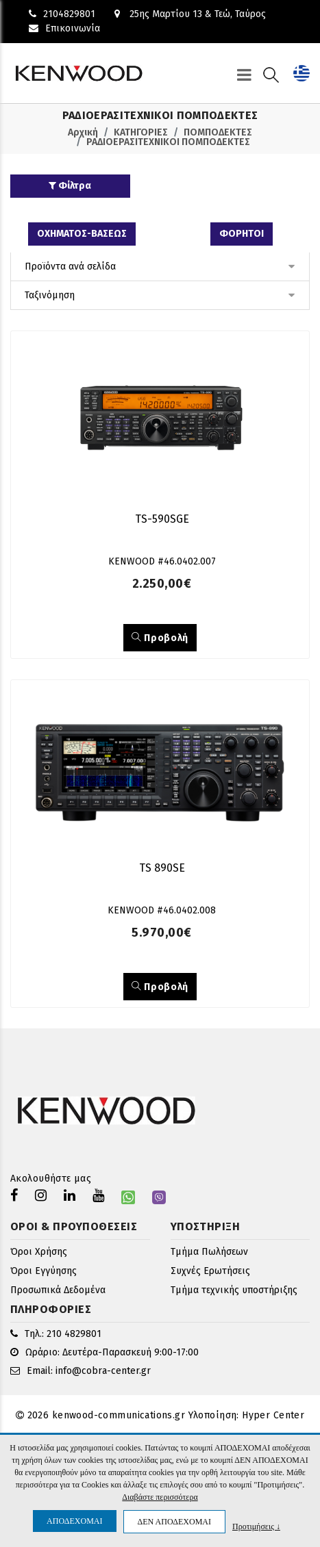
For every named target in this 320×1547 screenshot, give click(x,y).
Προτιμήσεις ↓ (256, 1526)
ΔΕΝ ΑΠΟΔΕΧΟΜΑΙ (174, 1521)
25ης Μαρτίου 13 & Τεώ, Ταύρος (190, 14)
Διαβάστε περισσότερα (159, 1497)
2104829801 (62, 14)
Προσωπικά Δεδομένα (58, 1290)
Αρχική (83, 132)
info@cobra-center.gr (103, 1371)
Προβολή (160, 638)
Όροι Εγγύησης (43, 1271)
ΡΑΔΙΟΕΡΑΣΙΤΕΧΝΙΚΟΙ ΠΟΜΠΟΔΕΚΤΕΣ (168, 142)
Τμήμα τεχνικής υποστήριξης (234, 1290)
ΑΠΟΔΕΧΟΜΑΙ (74, 1521)
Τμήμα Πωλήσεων (209, 1252)
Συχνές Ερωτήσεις (210, 1271)
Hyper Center (273, 1415)
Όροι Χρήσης (38, 1252)
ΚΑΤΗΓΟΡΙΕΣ (141, 132)
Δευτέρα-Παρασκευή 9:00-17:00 (130, 1352)
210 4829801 (74, 1334)
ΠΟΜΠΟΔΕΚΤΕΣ (218, 132)
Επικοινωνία (64, 28)
